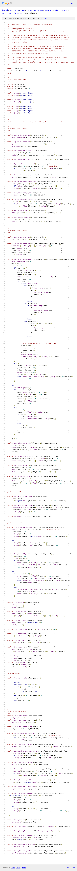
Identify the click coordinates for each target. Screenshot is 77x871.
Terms (24, 868)
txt (68, 868)
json (73, 868)
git (35, 10)
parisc (10, 13)
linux (22, 10)
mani (40, 10)
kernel (5, 10)
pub (11, 10)
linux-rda (49, 10)
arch (4, 13)
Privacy (18, 868)
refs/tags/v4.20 (61, 10)
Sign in (72, 3)
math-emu (20, 13)
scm (17, 10)
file (45, 18)
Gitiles (13, 868)
